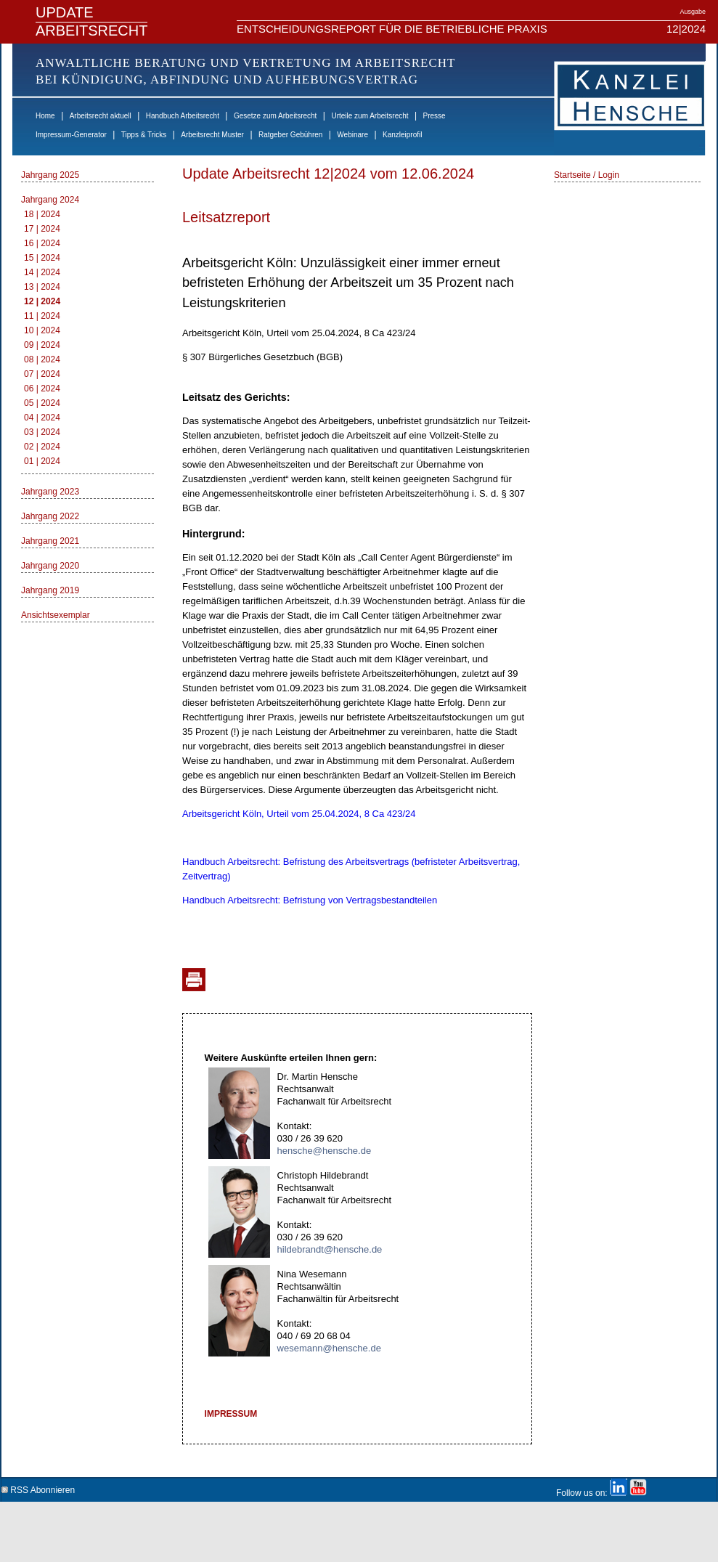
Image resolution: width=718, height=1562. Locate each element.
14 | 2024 (42, 272)
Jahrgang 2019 (50, 590)
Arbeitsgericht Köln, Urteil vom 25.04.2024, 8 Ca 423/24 (299, 813)
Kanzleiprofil (402, 135)
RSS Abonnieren (38, 1487)
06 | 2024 (42, 388)
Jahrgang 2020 (50, 566)
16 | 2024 (42, 243)
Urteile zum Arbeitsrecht (369, 116)
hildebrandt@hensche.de (330, 1249)
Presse (434, 116)
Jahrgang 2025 (50, 175)
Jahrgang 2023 (50, 492)
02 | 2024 (42, 447)
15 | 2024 (42, 258)
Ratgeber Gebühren (290, 135)
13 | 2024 (42, 287)
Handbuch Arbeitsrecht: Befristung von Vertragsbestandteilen (309, 900)
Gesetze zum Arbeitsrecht (275, 116)
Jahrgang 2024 (50, 200)
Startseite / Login (586, 175)
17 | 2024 (42, 229)
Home (45, 116)
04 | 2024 (42, 417)
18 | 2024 (42, 214)
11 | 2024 (42, 316)
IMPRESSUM (231, 1414)
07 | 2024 (42, 374)
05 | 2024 (42, 403)
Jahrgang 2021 (50, 541)
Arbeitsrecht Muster (212, 135)
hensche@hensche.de (324, 1150)
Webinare (352, 135)
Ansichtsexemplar (55, 615)
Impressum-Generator (71, 135)
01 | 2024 (42, 461)
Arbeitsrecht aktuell (100, 116)
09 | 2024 (42, 345)
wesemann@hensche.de (329, 1348)
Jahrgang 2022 (50, 516)
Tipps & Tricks (143, 135)
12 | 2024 (42, 301)
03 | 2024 (42, 432)
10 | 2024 (42, 330)
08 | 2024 (42, 359)
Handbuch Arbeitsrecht (182, 116)
